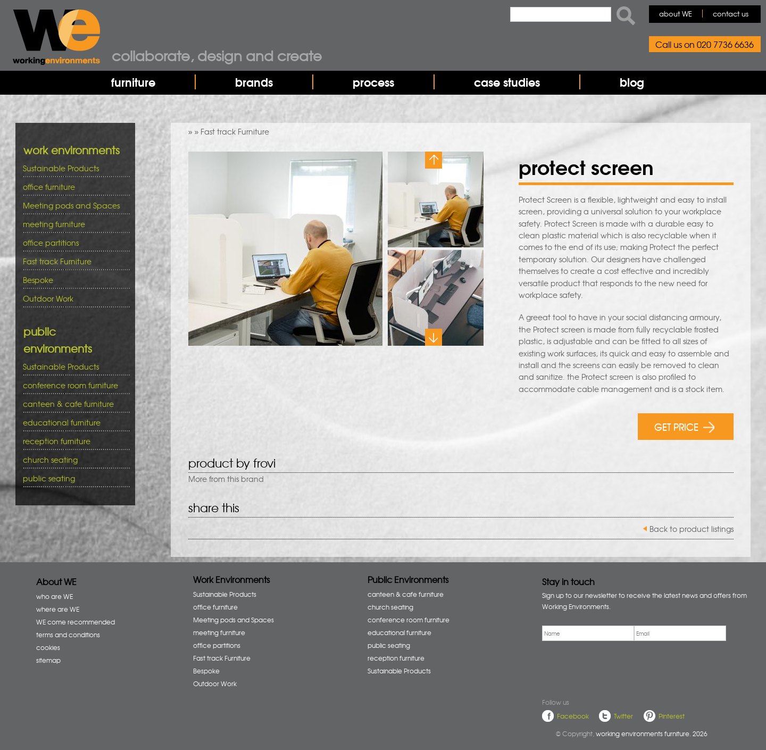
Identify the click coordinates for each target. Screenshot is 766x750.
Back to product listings (692, 528)
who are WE (54, 596)
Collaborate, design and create (217, 55)
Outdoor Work (48, 298)
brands (254, 81)
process (373, 81)
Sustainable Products (61, 168)
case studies (507, 81)
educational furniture (72, 422)
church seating (50, 459)
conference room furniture (72, 385)
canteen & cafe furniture (72, 404)
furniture (133, 81)
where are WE (57, 609)
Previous (433, 160)
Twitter (623, 716)
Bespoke (38, 279)
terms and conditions (68, 634)
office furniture (72, 187)
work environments (71, 149)
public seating (72, 478)
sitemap (48, 660)
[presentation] (623, 667)
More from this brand (226, 478)
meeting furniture (72, 224)
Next (433, 337)
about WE (675, 14)
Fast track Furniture (235, 131)
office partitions (72, 242)
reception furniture (72, 441)
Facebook (573, 716)
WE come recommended (75, 622)
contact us (730, 14)
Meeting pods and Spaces (72, 205)
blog (632, 81)
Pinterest (672, 716)
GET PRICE (684, 426)
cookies (48, 647)
